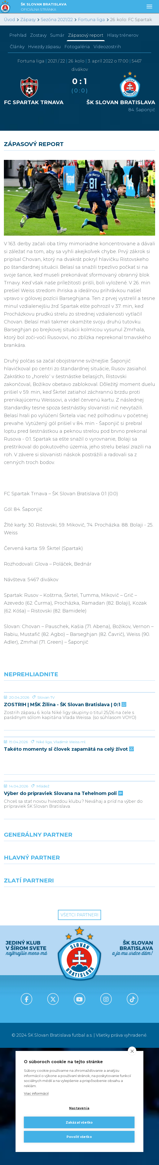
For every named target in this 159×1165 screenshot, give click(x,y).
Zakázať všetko (79, 1122)
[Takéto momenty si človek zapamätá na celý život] (79, 795)
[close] (132, 1051)
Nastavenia (79, 1108)
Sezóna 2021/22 (57, 19)
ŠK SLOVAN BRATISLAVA (44, 7)
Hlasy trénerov (122, 35)
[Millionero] (119, 990)
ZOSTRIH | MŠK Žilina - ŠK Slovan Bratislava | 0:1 (64, 744)
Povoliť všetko (79, 1137)
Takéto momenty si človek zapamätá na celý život (68, 827)
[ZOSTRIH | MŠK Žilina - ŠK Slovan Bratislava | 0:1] (79, 712)
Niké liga (44, 820)
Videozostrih (107, 46)
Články (17, 46)
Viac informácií (36, 1093)
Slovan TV (46, 736)
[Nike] (79, 967)
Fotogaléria (77, 46)
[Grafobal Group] (119, 1013)
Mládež (42, 903)
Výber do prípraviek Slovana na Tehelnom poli (63, 910)
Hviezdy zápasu (44, 46)
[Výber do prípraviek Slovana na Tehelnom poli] (79, 879)
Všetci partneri (79, 1032)
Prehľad (18, 35)
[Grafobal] (40, 990)
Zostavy (38, 35)
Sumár (57, 35)
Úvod (9, 19)
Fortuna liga (91, 19)
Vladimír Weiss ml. (70, 820)
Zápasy (28, 19)
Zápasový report (85, 35)
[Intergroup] (40, 1013)
